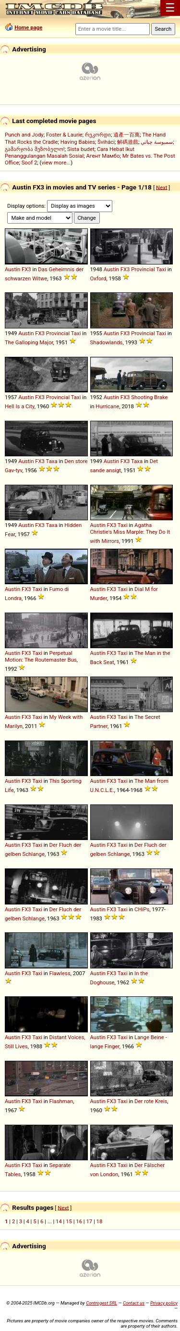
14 (59, 1221)
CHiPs (141, 909)
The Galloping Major (29, 342)
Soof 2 (29, 162)
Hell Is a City (20, 406)
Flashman (61, 1101)
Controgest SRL (101, 1303)
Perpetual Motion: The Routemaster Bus (41, 656)
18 (99, 1221)
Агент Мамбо (103, 155)
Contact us (133, 1303)
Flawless (60, 973)
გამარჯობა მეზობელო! (35, 149)
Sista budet (81, 149)
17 (89, 1221)
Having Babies (77, 141)
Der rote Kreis (150, 1101)
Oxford (98, 278)
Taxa (52, 461)
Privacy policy (164, 1303)
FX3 (26, 269)
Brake (161, 397)
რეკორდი (98, 134)
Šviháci (106, 141)
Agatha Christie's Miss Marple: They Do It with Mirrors (130, 533)
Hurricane (107, 406)
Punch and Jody (24, 134)
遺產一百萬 (126, 134)
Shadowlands (106, 342)
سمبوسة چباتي (157, 141)
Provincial (143, 269)
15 (69, 1221)
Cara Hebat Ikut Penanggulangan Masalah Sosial (69, 152)
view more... (56, 162)
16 (79, 1221)
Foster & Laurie (64, 134)
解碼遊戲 (127, 141)
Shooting (142, 397)
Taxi (161, 269)
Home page (28, 27)
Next (161, 187)
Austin (12, 269)
